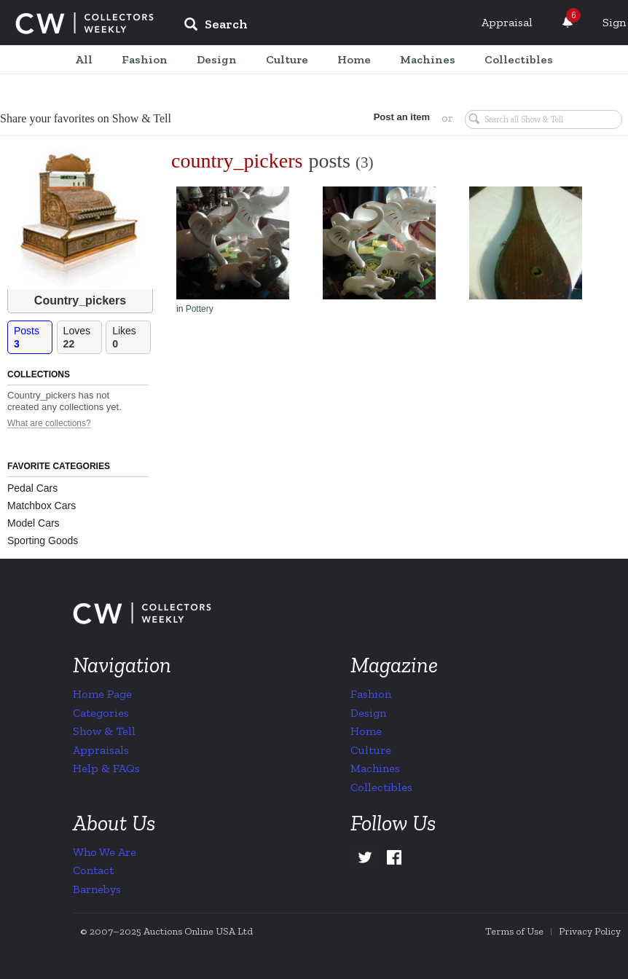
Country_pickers (80, 300)
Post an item (402, 116)
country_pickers (236, 160)
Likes (131, 337)
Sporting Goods (42, 540)
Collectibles (381, 787)
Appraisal (507, 22)
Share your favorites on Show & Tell (85, 118)
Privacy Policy (590, 931)
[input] (321, 26)
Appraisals (101, 750)
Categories (101, 713)
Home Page (102, 694)
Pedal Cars (32, 488)
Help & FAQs (106, 768)
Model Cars (33, 523)
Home (366, 731)
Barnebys (97, 889)
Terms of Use (514, 931)
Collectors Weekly (84, 23)
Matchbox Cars (41, 505)
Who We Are (104, 852)
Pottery (199, 309)
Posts (33, 337)
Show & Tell (104, 731)
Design (368, 713)
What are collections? (49, 423)
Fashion (370, 694)
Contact (93, 870)
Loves (82, 337)
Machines (375, 768)
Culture (370, 750)
